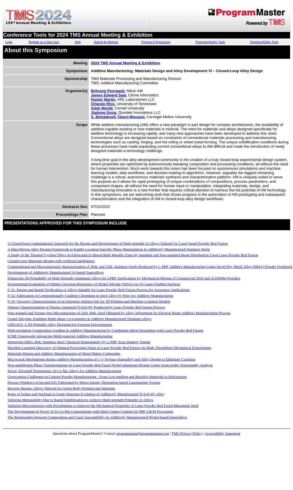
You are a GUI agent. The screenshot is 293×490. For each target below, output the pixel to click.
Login (8, 42)
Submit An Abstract (106, 42)
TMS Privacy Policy (187, 433)
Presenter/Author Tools (210, 42)
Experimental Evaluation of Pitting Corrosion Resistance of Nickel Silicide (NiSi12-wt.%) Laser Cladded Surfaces (94, 284)
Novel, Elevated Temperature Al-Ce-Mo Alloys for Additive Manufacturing (64, 371)
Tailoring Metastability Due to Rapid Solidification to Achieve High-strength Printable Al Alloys (80, 400)
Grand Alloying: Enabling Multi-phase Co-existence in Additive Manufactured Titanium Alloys (79, 319)
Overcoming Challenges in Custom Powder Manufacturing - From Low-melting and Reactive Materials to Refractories (97, 376)
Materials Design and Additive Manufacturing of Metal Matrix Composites (64, 353)
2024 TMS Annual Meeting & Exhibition (125, 63)
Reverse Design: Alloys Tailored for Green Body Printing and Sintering (61, 388)
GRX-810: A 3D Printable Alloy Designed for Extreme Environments (60, 324)
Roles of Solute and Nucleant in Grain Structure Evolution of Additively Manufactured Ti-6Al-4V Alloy (86, 394)
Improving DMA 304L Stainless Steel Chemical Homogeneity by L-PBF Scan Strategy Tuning (79, 342)
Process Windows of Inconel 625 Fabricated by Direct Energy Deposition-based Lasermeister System (84, 382)
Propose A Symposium (156, 42)
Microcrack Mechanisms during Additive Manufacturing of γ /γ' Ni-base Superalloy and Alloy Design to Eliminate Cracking (101, 359)
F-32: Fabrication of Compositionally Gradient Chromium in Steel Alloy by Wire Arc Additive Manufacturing (90, 295)
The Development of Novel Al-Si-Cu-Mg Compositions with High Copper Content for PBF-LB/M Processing (90, 411)
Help (78, 42)
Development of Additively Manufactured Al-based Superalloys (56, 272)
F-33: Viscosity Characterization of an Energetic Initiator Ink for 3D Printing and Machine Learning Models (89, 301)
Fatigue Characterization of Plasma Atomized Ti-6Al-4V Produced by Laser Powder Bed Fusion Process (86, 307)
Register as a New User (44, 42)
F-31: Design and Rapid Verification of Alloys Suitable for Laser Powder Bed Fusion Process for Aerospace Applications (99, 290)
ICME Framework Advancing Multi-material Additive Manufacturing (60, 336)
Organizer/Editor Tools (264, 42)
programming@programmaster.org (143, 433)
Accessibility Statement (222, 433)
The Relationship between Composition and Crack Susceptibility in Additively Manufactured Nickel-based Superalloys (97, 417)
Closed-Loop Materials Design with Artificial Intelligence (51, 261)
